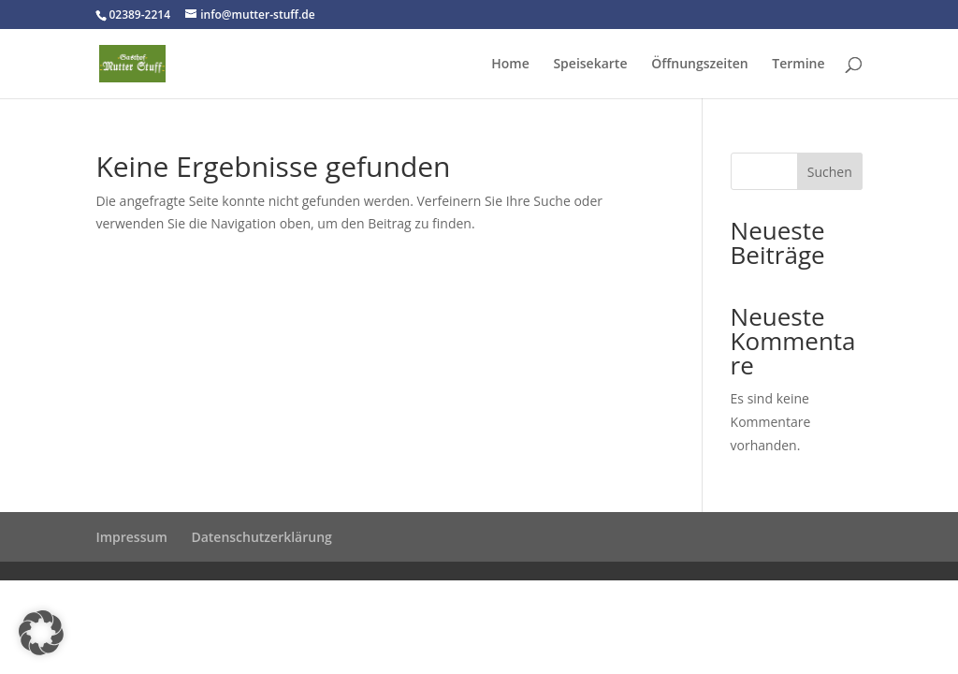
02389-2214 (139, 14)
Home (510, 64)
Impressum (131, 537)
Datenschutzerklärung (261, 537)
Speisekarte (590, 64)
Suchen (829, 172)
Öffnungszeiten (699, 64)
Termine (798, 64)
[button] (41, 633)
